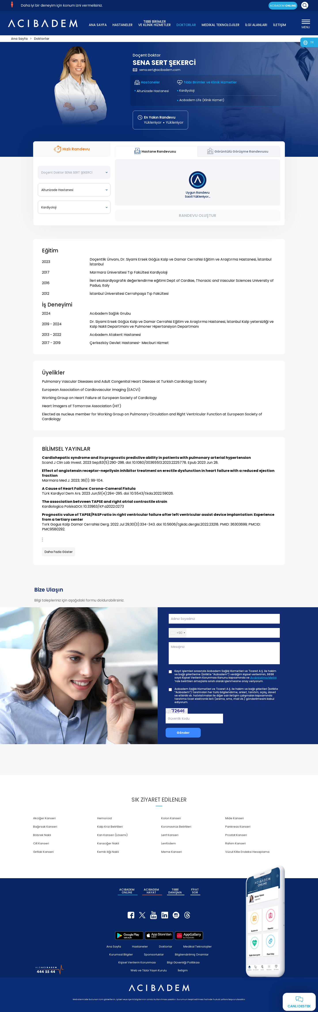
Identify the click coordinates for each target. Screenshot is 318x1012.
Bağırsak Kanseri (45, 827)
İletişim (183, 970)
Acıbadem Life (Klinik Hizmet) (201, 100)
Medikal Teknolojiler (197, 946)
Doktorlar (165, 946)
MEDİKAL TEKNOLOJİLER (220, 25)
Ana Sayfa (113, 946)
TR (312, 42)
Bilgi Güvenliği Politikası (183, 962)
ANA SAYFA (98, 25)
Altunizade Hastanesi (153, 91)
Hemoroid (104, 818)
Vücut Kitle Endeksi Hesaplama (247, 852)
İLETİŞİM (279, 25)
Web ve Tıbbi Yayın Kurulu (149, 970)
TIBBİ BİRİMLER (154, 22)
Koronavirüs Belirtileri (176, 827)
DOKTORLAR (186, 25)
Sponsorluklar (154, 954)
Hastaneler (140, 946)
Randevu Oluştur (197, 215)
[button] (177, 632)
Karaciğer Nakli (108, 843)
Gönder (183, 732)
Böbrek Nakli (42, 835)
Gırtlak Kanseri (43, 852)
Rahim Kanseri (235, 843)
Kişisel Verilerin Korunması (137, 962)
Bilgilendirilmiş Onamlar (192, 954)
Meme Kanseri (171, 852)
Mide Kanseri (234, 818)
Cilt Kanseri (41, 843)
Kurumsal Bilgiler (121, 954)
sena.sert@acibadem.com (156, 69)
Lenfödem (168, 843)
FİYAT (195, 891)
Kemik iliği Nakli (108, 852)
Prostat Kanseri (236, 835)
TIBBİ (175, 891)
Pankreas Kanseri (237, 827)
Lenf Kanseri (169, 835)
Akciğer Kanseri (44, 818)
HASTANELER (122, 25)
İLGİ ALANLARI (256, 25)
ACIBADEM (283, 6)
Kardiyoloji (187, 90)
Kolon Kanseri (171, 818)
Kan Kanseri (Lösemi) (112, 835)
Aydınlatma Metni (263, 677)
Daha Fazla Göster (59, 552)
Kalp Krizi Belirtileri (110, 827)
